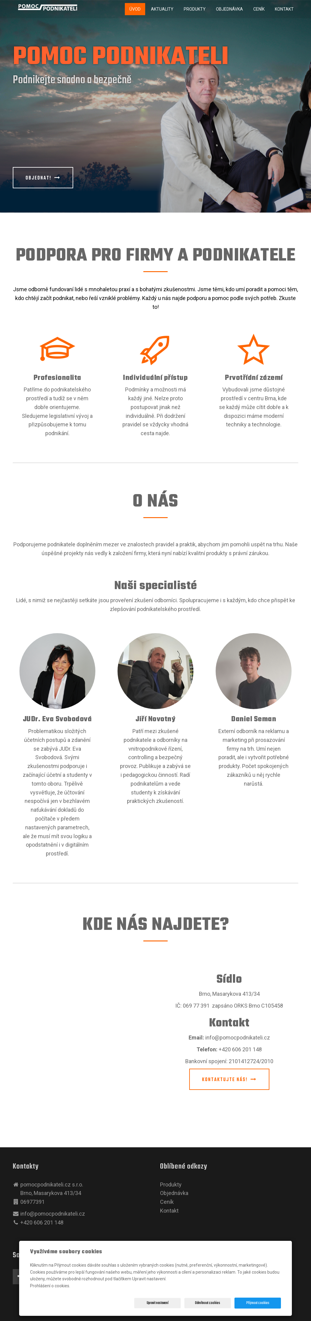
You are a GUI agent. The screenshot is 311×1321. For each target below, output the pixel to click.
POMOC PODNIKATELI (120, 57)
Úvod (135, 9)
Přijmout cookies (257, 1303)
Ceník (259, 9)
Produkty (195, 9)
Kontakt (284, 9)
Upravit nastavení (158, 1303)
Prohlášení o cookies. (50, 1285)
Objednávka (229, 9)
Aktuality (162, 9)
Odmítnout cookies (207, 1303)
